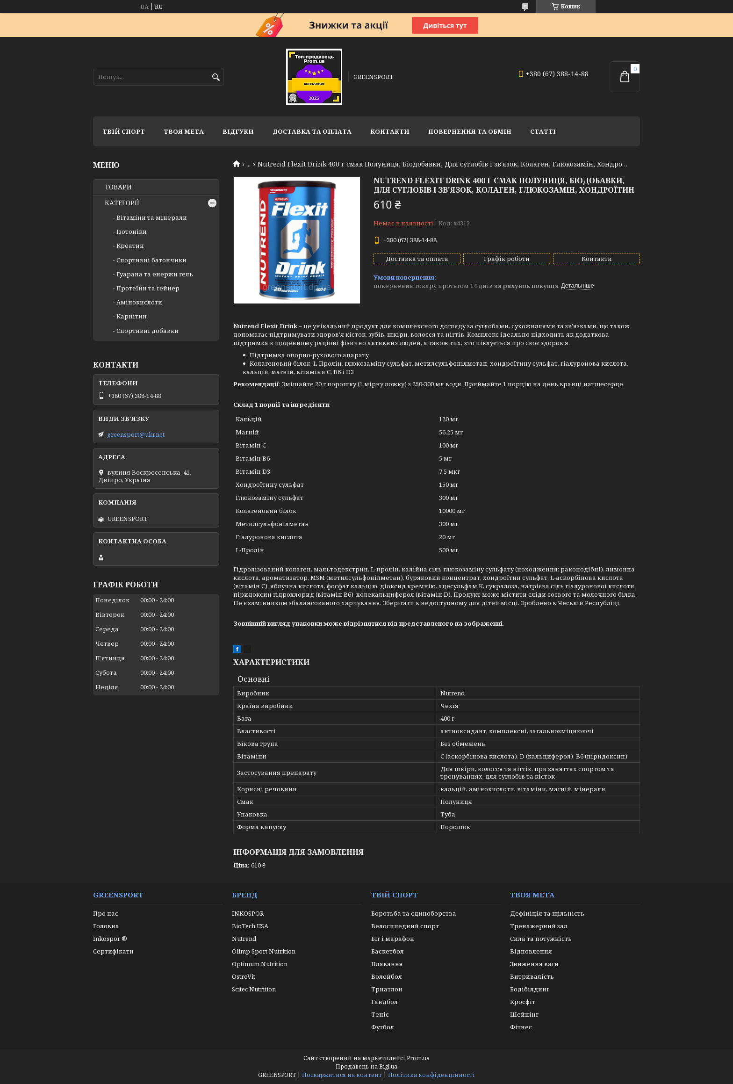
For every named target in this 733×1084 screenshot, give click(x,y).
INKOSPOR (248, 913)
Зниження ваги (534, 964)
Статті (543, 131)
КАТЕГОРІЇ (122, 203)
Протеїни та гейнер (148, 288)
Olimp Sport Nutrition (263, 951)
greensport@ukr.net (136, 434)
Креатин (130, 245)
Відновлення (531, 951)
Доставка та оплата (312, 131)
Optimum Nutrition (259, 964)
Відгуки (238, 131)
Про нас (105, 913)
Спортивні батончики (151, 260)
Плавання (387, 964)
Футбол (382, 1027)
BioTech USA (250, 926)
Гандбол (384, 1001)
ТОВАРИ (118, 187)
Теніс (380, 1014)
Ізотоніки (131, 231)
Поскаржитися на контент (342, 1075)
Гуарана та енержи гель (154, 274)
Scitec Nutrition (254, 989)
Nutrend (244, 938)
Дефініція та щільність (547, 913)
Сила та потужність (541, 938)
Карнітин (131, 316)
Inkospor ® (110, 938)
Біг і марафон (392, 938)
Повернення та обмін (469, 131)
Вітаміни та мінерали (151, 217)
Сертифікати (113, 951)
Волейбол (386, 976)
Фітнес (521, 1027)
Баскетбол (387, 951)
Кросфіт (522, 1001)
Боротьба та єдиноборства (413, 913)
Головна (106, 926)
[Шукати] (216, 77)
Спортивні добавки (147, 330)
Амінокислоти (139, 302)
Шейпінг (524, 1014)
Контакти (390, 131)
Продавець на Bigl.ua (366, 1066)
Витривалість (532, 976)
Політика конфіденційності (431, 1075)
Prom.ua (418, 1058)
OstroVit (243, 976)
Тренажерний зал (539, 926)
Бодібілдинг (529, 989)
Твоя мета (184, 131)
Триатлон (386, 989)
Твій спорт (123, 131)
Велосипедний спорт (405, 926)
